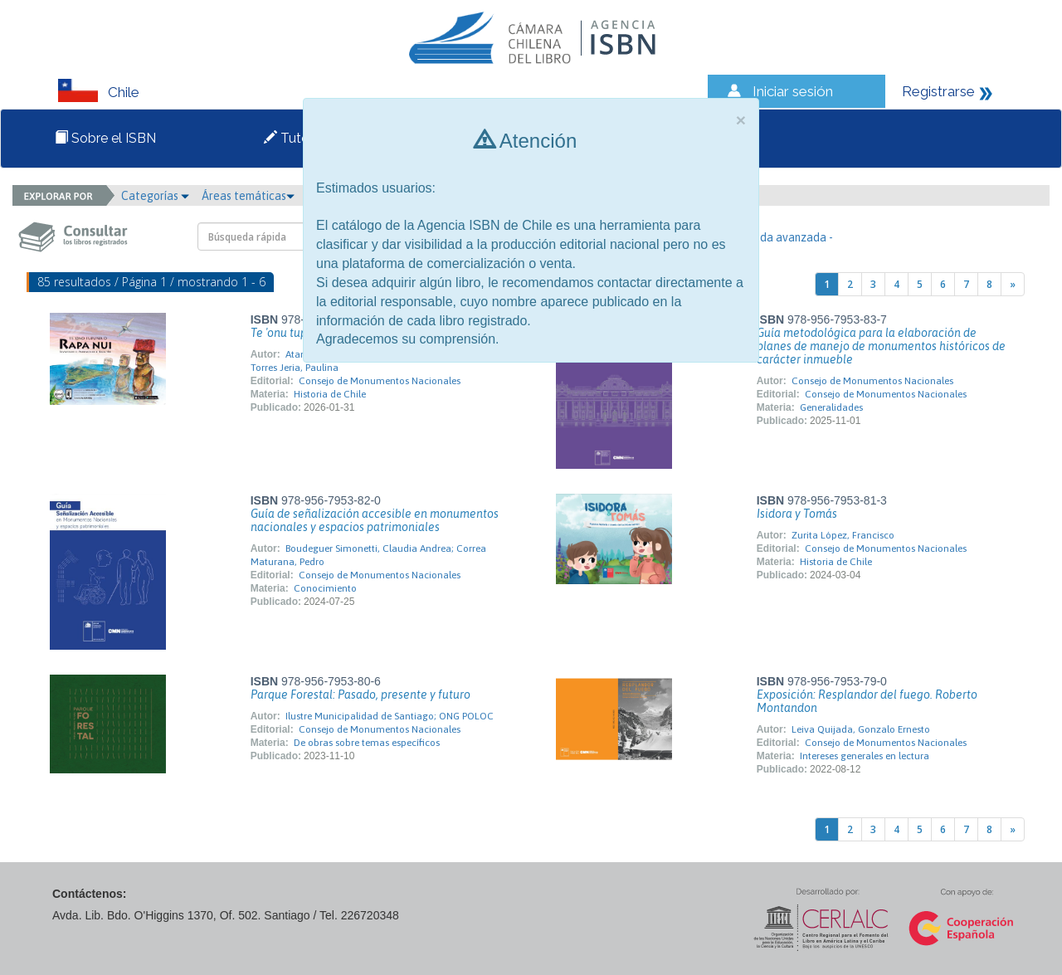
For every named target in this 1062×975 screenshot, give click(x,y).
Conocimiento (325, 588)
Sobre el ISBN (105, 138)
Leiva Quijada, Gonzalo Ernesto (861, 729)
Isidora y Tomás (797, 513)
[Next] (1013, 284)
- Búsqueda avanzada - (774, 237)
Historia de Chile (330, 394)
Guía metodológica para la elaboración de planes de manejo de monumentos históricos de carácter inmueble (881, 346)
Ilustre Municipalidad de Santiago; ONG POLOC (389, 716)
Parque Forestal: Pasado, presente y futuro (360, 694)
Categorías (155, 195)
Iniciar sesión (793, 91)
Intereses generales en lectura (864, 756)
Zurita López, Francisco (843, 535)
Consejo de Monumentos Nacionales (379, 381)
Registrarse (938, 91)
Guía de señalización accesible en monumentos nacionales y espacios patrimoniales (375, 520)
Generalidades (831, 407)
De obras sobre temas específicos (367, 742)
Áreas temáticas (248, 195)
